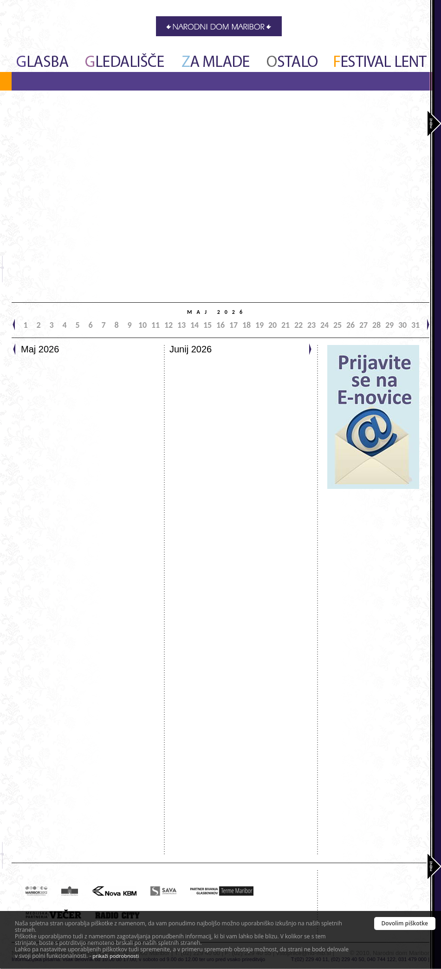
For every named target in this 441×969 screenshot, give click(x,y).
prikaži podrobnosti (115, 955)
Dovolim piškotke (405, 923)
